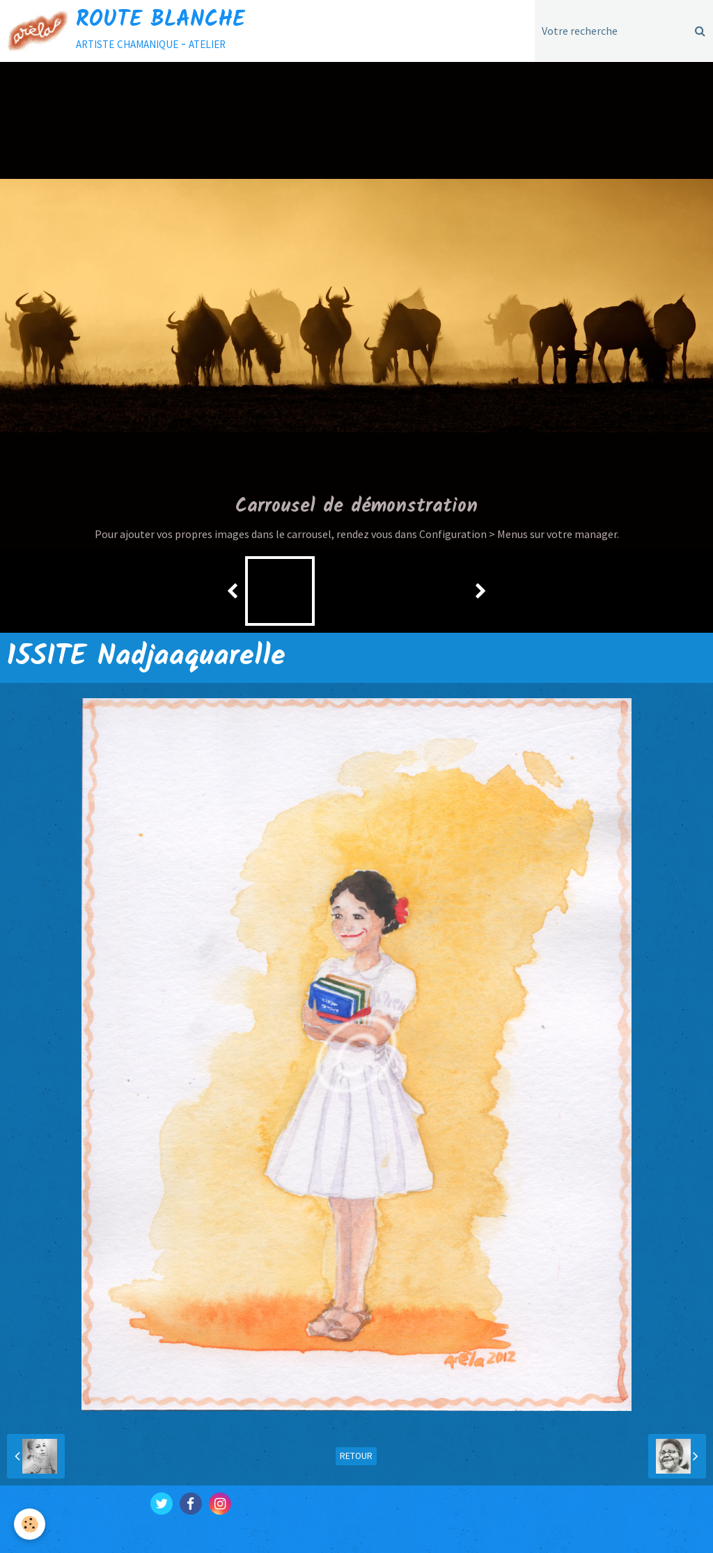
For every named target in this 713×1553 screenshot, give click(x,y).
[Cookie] (29, 1524)
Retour (356, 1456)
